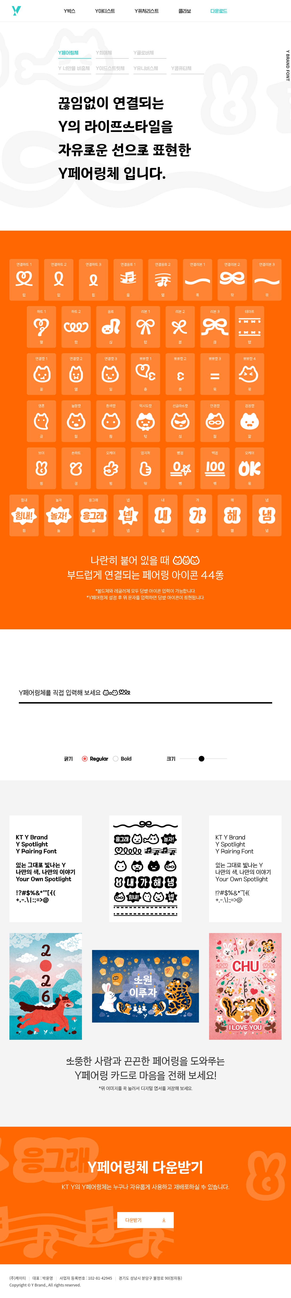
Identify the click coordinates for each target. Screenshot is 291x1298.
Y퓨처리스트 (147, 11)
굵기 (68, 758)
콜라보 (184, 11)
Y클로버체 (143, 52)
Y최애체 (104, 52)
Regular (99, 759)
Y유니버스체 (145, 68)
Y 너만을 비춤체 (74, 68)
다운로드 (218, 11)
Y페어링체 (68, 52)
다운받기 (145, 1220)
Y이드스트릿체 (110, 68)
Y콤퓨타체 (181, 68)
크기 (171, 759)
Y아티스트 (105, 11)
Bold (126, 759)
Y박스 (69, 11)
